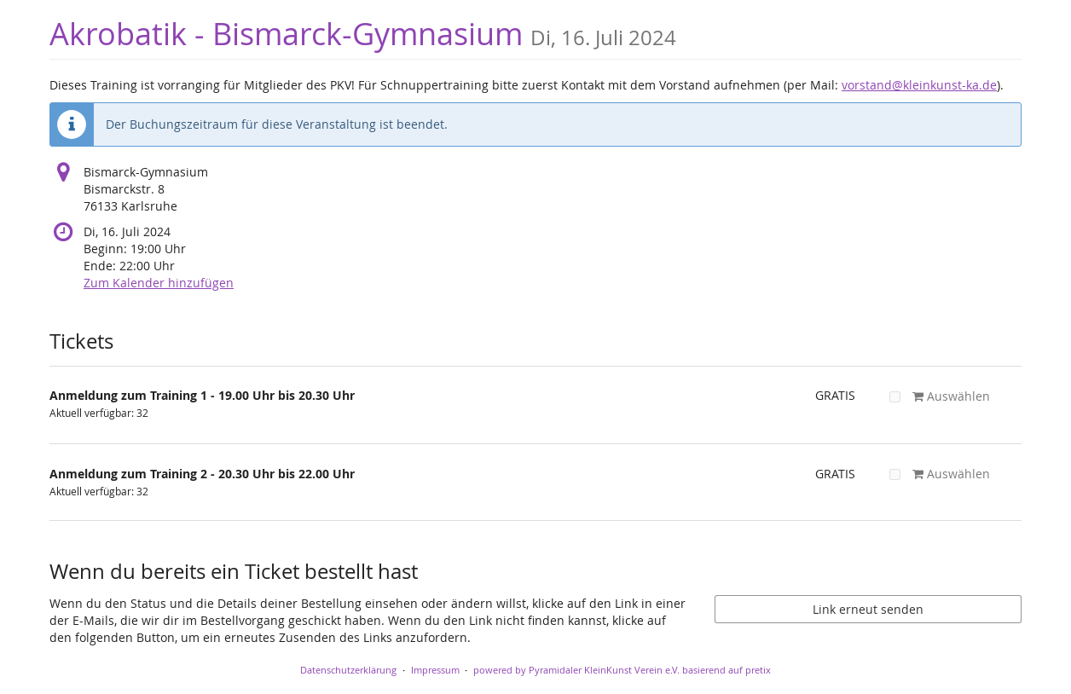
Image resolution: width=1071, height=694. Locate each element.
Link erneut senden (868, 609)
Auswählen (939, 396)
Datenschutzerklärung (348, 669)
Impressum (435, 669)
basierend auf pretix (726, 669)
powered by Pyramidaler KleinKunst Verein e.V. (576, 669)
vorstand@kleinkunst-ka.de (919, 85)
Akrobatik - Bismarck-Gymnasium (362, 34)
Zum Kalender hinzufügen (159, 283)
